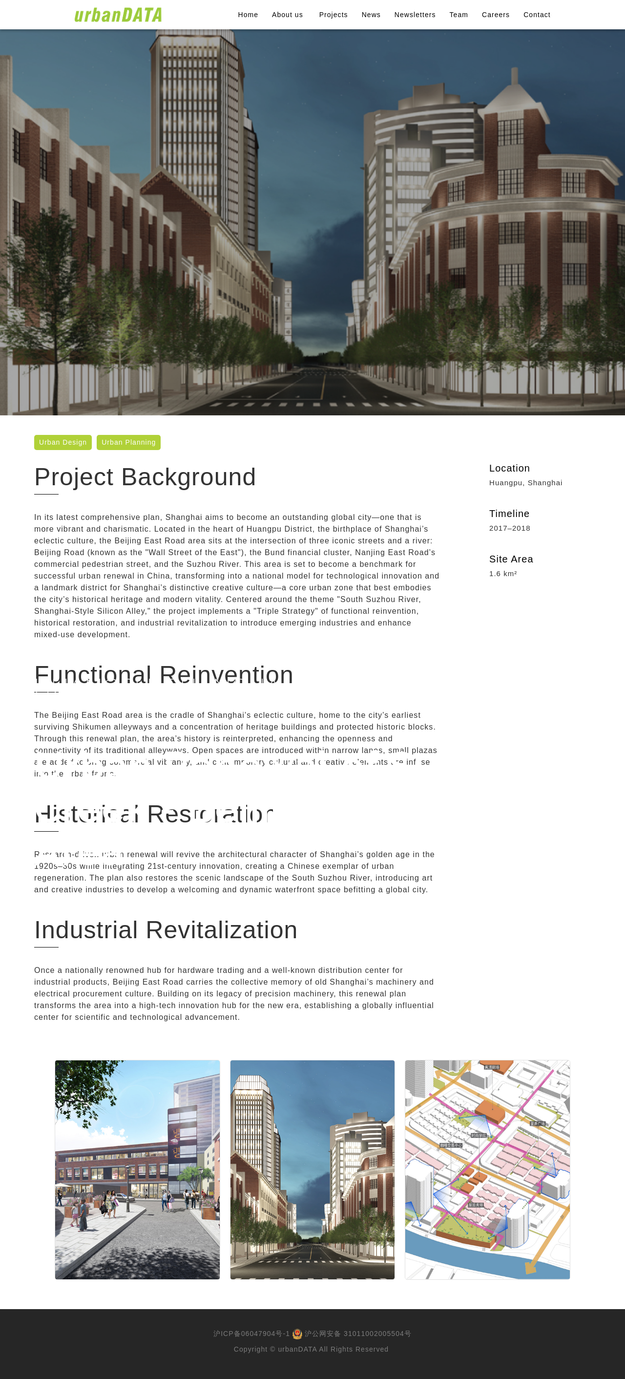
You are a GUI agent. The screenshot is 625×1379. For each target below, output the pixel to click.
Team (459, 15)
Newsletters (415, 15)
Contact (537, 15)
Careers (496, 15)
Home (248, 15)
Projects (333, 15)
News (371, 15)
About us (289, 15)
